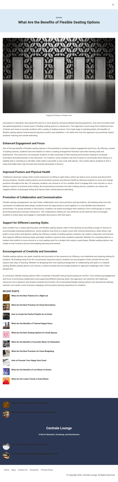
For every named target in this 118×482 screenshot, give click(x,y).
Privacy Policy (47, 470)
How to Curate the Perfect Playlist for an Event (31, 314)
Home (6, 470)
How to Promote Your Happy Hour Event (28, 360)
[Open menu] (113, 4)
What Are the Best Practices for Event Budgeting (32, 351)
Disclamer (34, 470)
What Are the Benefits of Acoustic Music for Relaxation (35, 342)
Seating (59, 17)
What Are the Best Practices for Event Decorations (33, 305)
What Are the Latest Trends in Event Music (30, 379)
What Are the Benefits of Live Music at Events (31, 369)
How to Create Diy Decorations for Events (29, 444)
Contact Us (22, 470)
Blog (13, 470)
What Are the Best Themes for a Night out (29, 296)
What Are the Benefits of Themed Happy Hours (31, 323)
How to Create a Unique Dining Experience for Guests (34, 454)
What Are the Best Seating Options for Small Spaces (34, 333)
